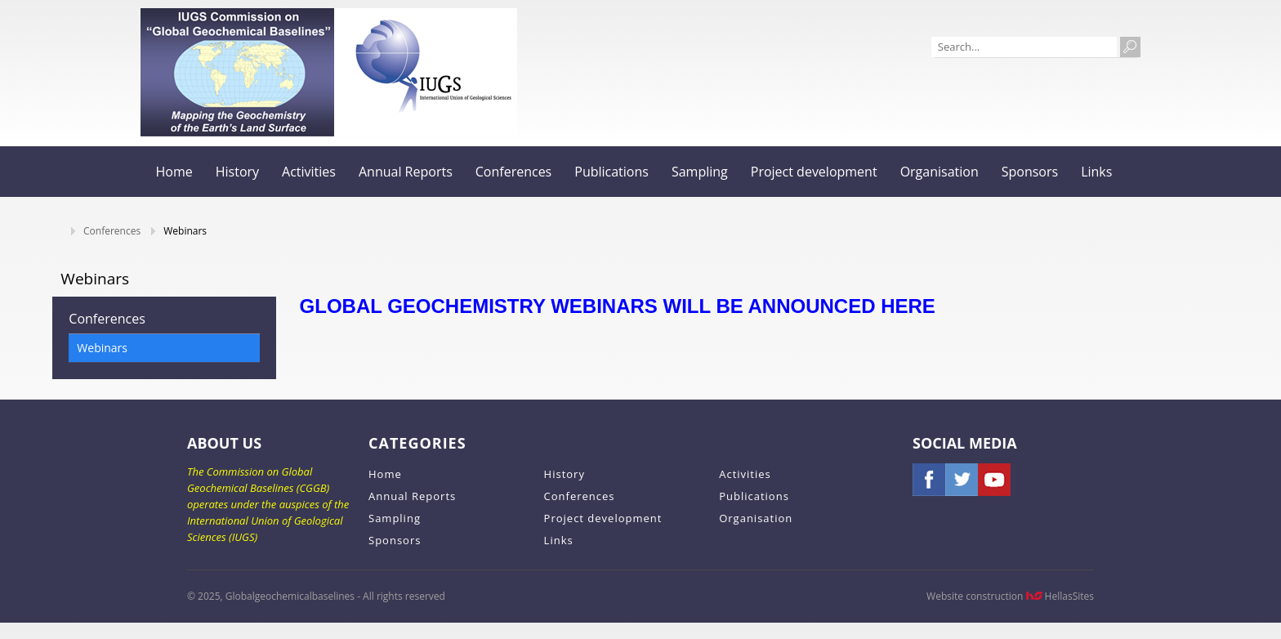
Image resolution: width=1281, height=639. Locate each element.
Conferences (513, 172)
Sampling (700, 172)
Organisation (939, 172)
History (237, 172)
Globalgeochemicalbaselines (237, 72)
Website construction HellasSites (1010, 596)
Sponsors (1030, 172)
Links (1096, 172)
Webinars (102, 347)
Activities (309, 172)
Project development (814, 172)
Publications (611, 172)
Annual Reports (406, 172)
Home (174, 172)
